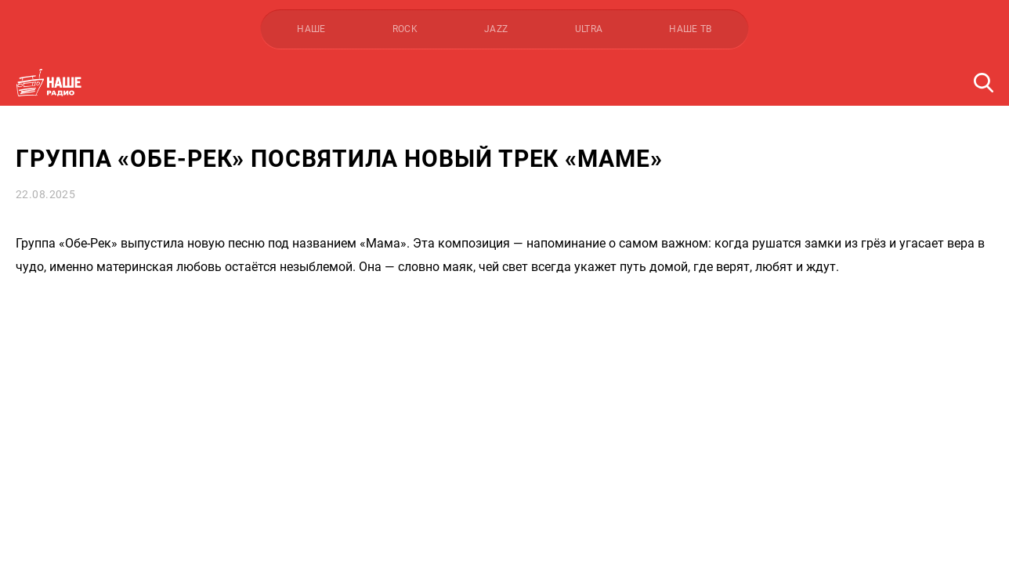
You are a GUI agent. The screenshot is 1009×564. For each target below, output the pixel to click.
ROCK (405, 29)
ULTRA (589, 29)
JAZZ (496, 29)
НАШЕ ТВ (690, 29)
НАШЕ (311, 29)
